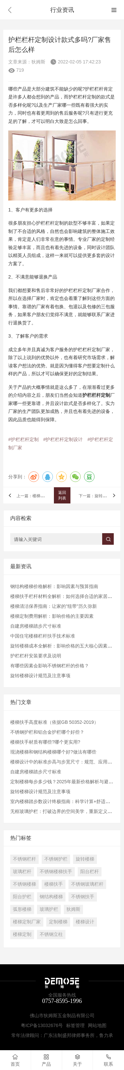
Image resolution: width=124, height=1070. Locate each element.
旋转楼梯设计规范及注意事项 (40, 675)
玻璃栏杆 (22, 871)
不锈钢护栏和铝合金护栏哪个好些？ (47, 732)
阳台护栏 (22, 896)
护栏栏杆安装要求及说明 (35, 655)
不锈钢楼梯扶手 (56, 871)
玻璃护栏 (49, 909)
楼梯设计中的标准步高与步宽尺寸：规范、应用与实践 (65, 761)
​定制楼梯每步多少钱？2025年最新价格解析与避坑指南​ (66, 781)
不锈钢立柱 (51, 934)
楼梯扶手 (53, 884)
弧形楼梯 (22, 909)
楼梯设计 (85, 921)
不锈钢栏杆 (24, 859)
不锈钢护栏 (55, 859)
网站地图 (97, 1025)
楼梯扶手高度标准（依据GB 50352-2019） (54, 722)
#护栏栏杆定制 (23, 439)
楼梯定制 (22, 934)
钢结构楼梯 (51, 896)
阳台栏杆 (89, 871)
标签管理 (75, 1025)
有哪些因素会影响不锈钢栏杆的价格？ (49, 665)
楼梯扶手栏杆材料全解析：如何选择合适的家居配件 (63, 596)
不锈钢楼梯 (24, 884)
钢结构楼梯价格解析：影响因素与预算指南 (54, 586)
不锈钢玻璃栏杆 (87, 884)
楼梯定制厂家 (27, 921)
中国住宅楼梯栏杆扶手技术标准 (42, 636)
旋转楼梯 (85, 859)
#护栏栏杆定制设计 (63, 439)
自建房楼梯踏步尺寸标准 (35, 626)
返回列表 (62, 495)
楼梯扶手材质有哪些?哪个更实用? (45, 742)
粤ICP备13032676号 (42, 1025)
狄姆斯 (73, 909)
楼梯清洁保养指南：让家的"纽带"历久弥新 (53, 606)
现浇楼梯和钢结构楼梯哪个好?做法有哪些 (53, 752)
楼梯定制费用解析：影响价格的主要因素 (52, 616)
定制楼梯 (58, 921)
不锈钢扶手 (82, 896)
